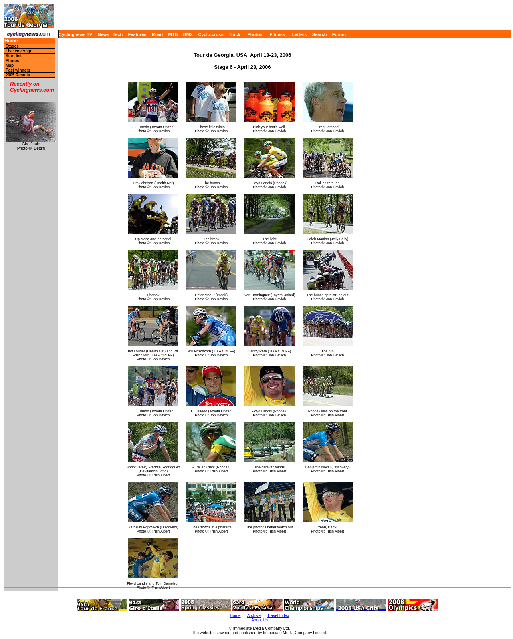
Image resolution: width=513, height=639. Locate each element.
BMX (188, 34)
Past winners (18, 70)
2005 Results (18, 75)
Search (319, 34)
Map (10, 65)
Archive (254, 615)
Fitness (277, 34)
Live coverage (19, 51)
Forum (339, 34)
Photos (254, 34)
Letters (299, 34)
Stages (12, 46)
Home (11, 41)
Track (234, 34)
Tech (118, 34)
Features (137, 34)
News (103, 34)
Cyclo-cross (211, 34)
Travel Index (278, 615)
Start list (14, 56)
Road (157, 34)
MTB (173, 34)
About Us (259, 620)
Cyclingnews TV (75, 34)
